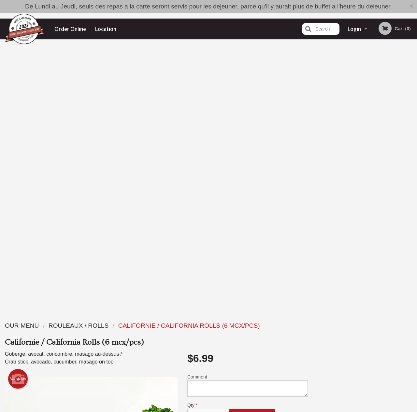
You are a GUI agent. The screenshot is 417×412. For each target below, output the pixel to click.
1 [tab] (341, 203)
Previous (318, 157)
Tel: (314, 354)
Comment (247, 118)
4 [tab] (370, 203)
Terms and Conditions (260, 346)
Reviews (248, 338)
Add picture (18, 112)
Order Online (70, 29)
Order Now (365, 54)
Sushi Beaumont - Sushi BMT (88, 330)
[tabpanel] (365, 153)
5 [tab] (380, 203)
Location (105, 29)
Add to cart (252, 150)
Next (412, 157)
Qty (205, 145)
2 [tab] (350, 203)
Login (354, 29)
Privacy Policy (253, 354)
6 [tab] (389, 203)
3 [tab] (360, 203)
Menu (191, 338)
